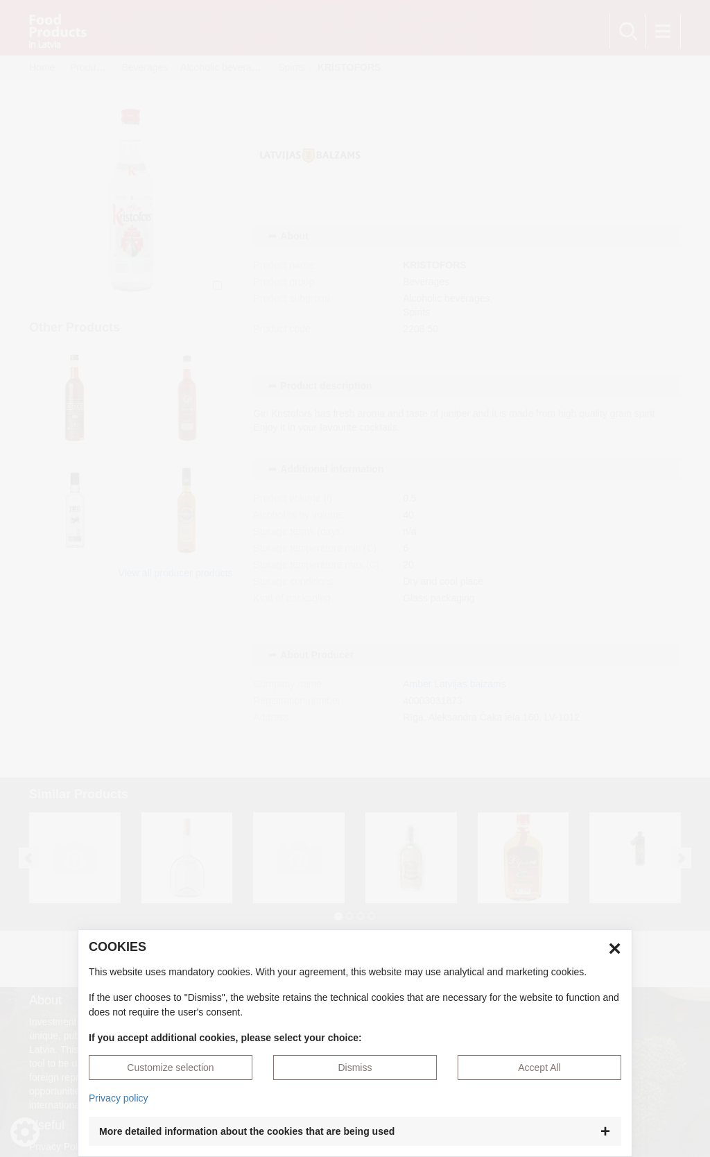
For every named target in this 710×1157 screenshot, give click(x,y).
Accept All (539, 1067)
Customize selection (170, 1067)
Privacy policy (118, 1098)
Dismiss (355, 1067)
